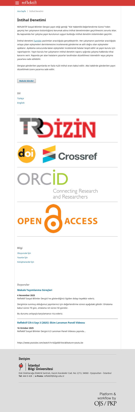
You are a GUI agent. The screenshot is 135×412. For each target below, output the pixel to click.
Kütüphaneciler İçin (25, 262)
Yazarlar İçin (22, 257)
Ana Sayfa (21, 11)
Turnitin (38, 40)
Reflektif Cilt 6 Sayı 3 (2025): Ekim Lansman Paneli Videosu (51, 322)
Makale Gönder (26, 81)
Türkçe (20, 98)
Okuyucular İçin (24, 253)
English (21, 102)
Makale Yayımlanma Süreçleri (34, 290)
